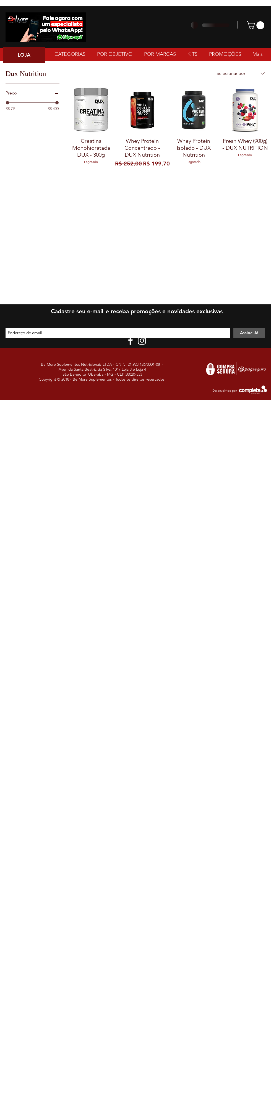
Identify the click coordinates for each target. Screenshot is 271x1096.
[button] (256, 25)
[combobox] (240, 73)
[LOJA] (24, 55)
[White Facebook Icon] (130, 340)
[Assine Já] (249, 333)
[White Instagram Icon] (141, 340)
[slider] (7, 102)
